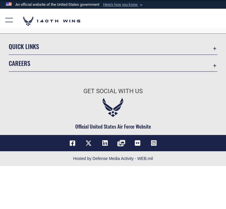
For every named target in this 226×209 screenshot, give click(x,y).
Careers (19, 63)
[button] (123, 5)
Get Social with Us (113, 91)
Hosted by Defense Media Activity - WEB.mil (113, 158)
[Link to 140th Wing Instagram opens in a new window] (153, 143)
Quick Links (24, 46)
